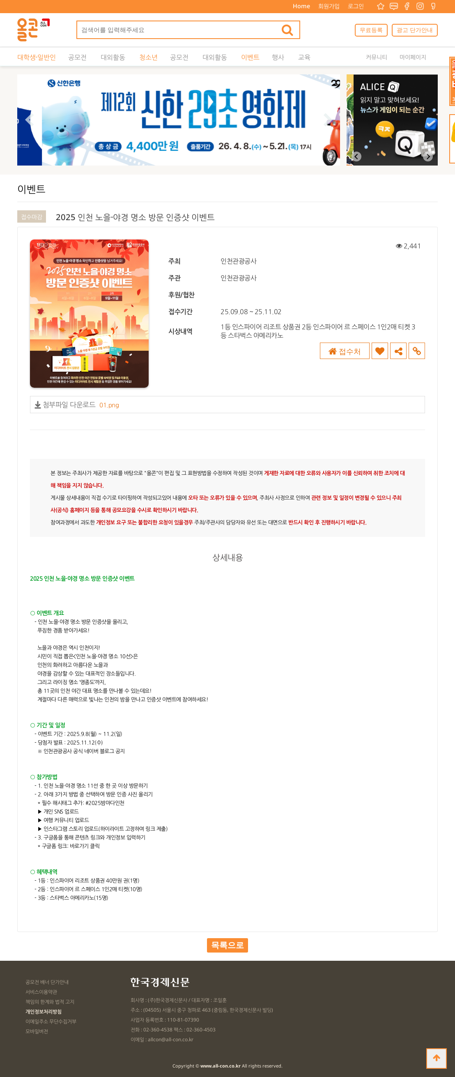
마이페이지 (413, 57)
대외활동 (113, 57)
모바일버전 (36, 1031)
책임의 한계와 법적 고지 (49, 1001)
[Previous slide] (356, 156)
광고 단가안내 (415, 30)
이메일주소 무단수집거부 (50, 1021)
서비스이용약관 (41, 991)
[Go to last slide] (29, 120)
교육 (304, 57)
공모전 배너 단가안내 (47, 981)
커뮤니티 (376, 57)
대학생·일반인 (36, 57)
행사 (278, 57)
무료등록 (371, 30)
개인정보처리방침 (43, 1011)
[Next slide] (328, 120)
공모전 (77, 57)
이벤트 (250, 57)
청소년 (148, 57)
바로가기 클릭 (85, 846)
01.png (109, 404)
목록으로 (227, 945)
